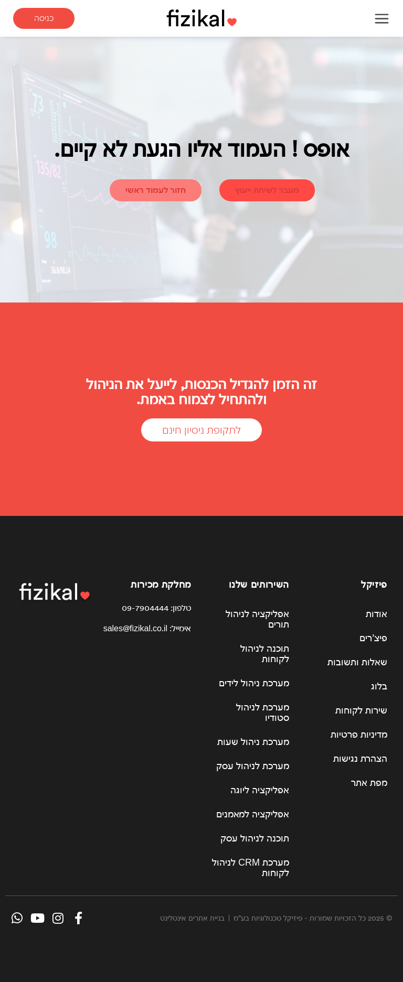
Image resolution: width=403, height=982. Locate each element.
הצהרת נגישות (360, 758)
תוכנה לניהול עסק (254, 838)
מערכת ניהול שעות (253, 741)
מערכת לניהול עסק (252, 765)
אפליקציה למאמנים (252, 813)
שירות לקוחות (361, 710)
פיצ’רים (373, 637)
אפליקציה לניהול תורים (257, 619)
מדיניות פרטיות (359, 734)
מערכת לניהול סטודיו (262, 712)
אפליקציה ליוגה (259, 789)
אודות (376, 613)
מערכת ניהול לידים (254, 682)
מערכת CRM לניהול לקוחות (250, 867)
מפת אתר (369, 782)
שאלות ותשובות (357, 661)
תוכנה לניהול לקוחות (264, 653)
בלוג (379, 686)
